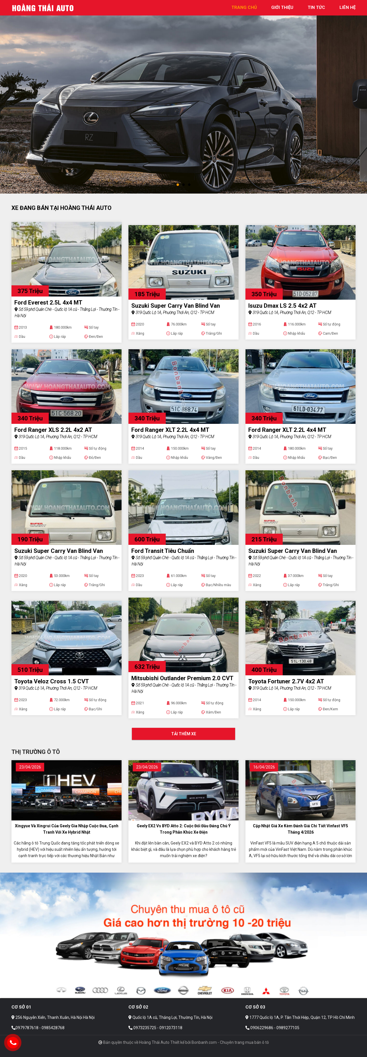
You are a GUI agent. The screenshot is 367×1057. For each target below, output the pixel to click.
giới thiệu (282, 7)
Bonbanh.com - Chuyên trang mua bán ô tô (230, 1042)
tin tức (316, 7)
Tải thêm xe (183, 734)
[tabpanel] (183, 97)
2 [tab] (183, 185)
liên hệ (347, 7)
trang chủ (244, 7)
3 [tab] (189, 185)
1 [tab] (178, 185)
